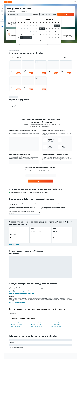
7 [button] (21, 28)
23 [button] (27, 34)
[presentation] (71, 222)
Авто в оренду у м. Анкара (16, 327)
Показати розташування (24, 237)
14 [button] (21, 31)
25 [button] (33, 34)
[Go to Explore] (2, 14)
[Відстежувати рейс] (2, 17)
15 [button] (24, 31)
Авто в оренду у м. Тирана (36, 321)
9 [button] (27, 28)
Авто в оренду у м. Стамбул (36, 322)
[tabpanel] (41, 323)
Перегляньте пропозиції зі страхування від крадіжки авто (21, 293)
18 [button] (33, 31)
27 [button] (18, 37)
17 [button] (30, 31)
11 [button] (33, 28)
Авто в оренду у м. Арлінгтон (36, 327)
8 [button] (24, 28)
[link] (40, 181)
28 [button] (21, 37)
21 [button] (21, 34)
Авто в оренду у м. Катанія (36, 324)
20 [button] (18, 34)
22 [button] (24, 34)
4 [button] (33, 25)
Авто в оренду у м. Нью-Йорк (36, 326)
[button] (2, 2)
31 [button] (30, 37)
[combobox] (13, 11)
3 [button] (30, 25)
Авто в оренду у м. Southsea (16, 322)
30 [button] (27, 37)
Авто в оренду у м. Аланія (56, 322)
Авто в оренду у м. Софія (56, 321)
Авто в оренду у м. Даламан (16, 324)
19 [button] (36, 31)
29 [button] (24, 37)
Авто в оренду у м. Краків (56, 326)
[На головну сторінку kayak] (8, 2)
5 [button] (36, 25)
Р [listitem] (11, 71)
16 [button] (27, 31)
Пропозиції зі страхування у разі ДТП (17, 291)
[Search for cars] (2, 11)
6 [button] (18, 28)
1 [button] (24, 25)
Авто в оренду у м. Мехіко (56, 324)
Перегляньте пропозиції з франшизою (17, 302)
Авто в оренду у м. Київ (15, 326)
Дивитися (18, 73)
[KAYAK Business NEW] (2, 19)
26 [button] (36, 34)
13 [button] (18, 31)
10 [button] (30, 28)
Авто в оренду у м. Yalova (56, 327)
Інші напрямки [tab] (13, 313)
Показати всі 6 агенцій (14, 244)
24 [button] (30, 34)
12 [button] (36, 28)
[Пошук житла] (2, 8)
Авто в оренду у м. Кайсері (16, 321)
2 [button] (27, 25)
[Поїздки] (2, 23)
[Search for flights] (2, 5)
